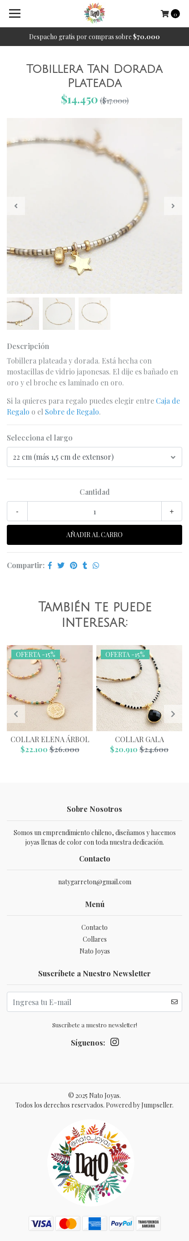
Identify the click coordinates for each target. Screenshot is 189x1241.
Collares (95, 939)
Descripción (28, 346)
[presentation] (16, 206)
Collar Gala (139, 739)
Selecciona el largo (40, 437)
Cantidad (95, 492)
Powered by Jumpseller (139, 1105)
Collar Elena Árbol (50, 739)
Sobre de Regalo (72, 411)
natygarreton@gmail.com (94, 881)
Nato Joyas (95, 951)
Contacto (94, 927)
